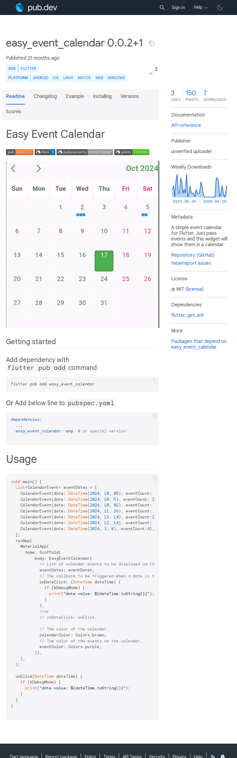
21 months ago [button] (44, 58)
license (194, 289)
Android (40, 77)
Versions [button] (130, 96)
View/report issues (191, 263)
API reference (186, 125)
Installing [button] (102, 96)
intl (200, 315)
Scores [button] (13, 112)
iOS (56, 77)
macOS (84, 77)
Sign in (178, 7)
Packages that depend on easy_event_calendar (199, 344)
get (191, 315)
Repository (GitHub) (193, 255)
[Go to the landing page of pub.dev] (36, 7)
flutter (178, 315)
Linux (68, 77)
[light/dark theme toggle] (220, 7)
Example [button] (75, 96)
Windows (116, 77)
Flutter (28, 68)
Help (198, 7)
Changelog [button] (45, 96)
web (99, 77)
